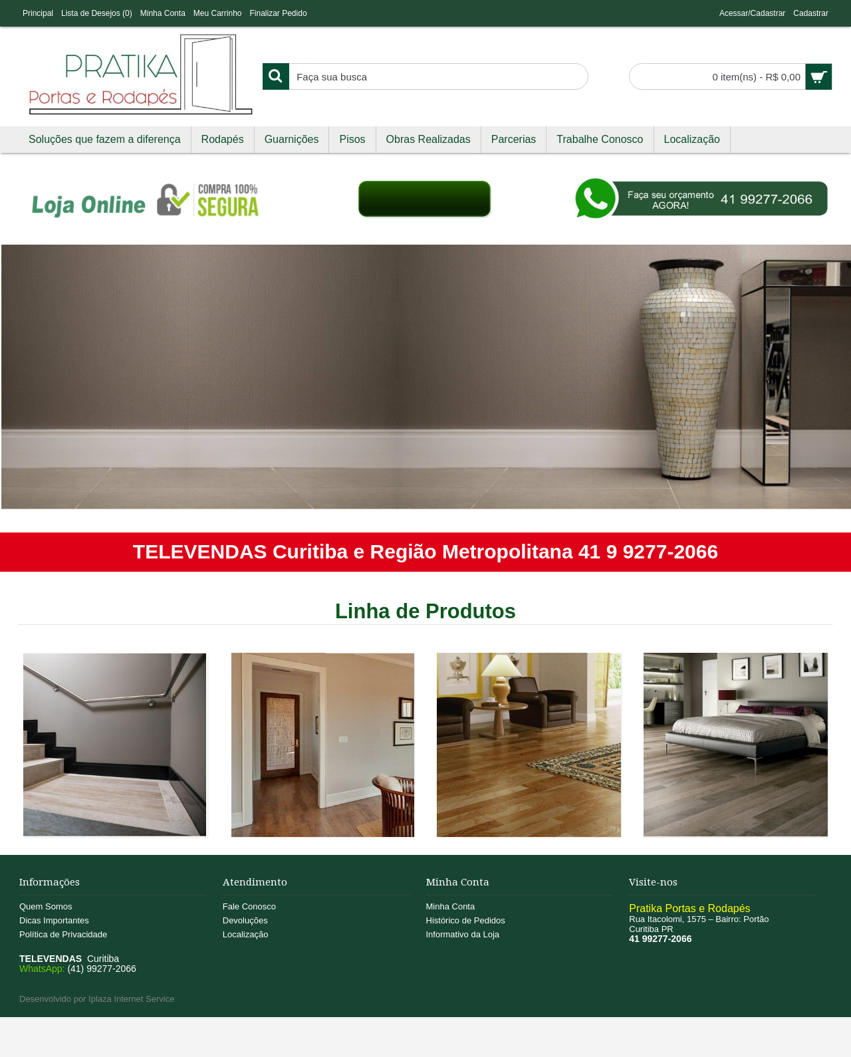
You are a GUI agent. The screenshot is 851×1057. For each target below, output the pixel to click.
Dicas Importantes (54, 920)
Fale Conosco (249, 906)
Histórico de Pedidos (465, 920)
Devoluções (245, 920)
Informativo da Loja (463, 934)
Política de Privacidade (63, 934)
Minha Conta (450, 906)
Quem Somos (45, 906)
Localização (246, 934)
